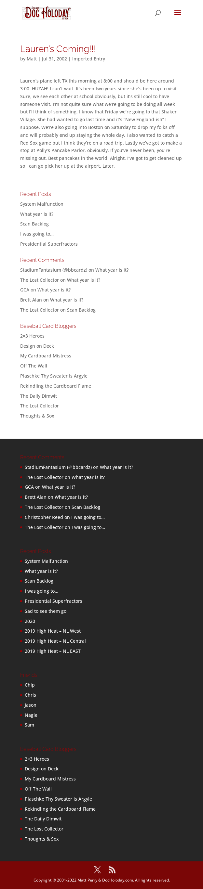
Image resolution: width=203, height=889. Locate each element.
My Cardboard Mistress (45, 356)
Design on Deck (37, 346)
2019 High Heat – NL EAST (53, 651)
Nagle (31, 715)
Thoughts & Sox (37, 416)
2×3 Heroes (32, 336)
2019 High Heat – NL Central (55, 641)
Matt (32, 59)
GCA (24, 290)
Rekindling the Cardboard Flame (55, 386)
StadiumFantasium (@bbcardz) (53, 270)
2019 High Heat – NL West (53, 631)
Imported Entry (88, 59)
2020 (30, 621)
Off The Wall (33, 366)
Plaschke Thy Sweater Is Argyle (54, 376)
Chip (30, 685)
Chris (30, 695)
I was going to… (37, 234)
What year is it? (36, 214)
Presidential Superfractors (49, 244)
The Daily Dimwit (38, 396)
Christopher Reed (44, 517)
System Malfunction (41, 204)
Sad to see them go (45, 611)
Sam (29, 725)
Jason (30, 705)
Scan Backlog (34, 224)
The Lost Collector (39, 406)
